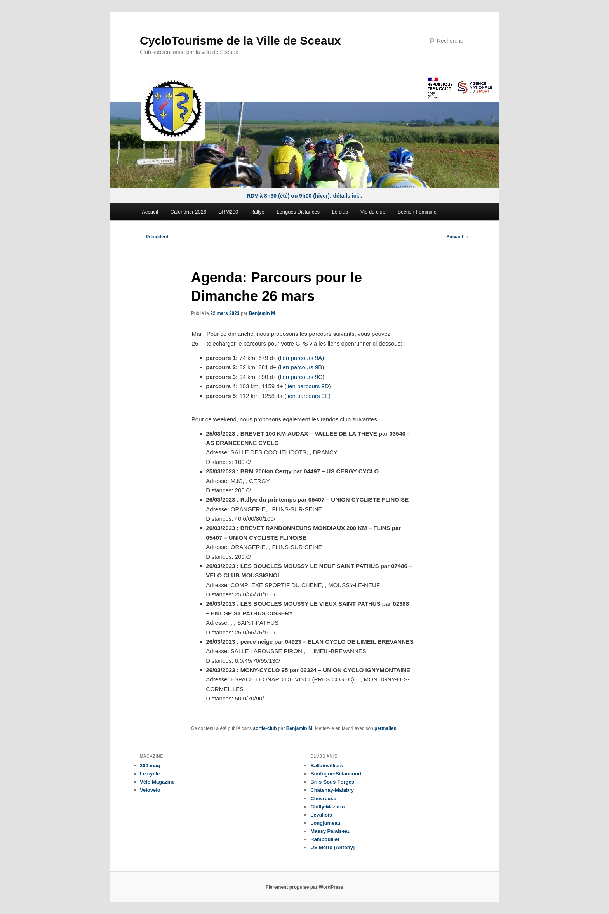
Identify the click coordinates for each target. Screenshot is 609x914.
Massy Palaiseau (330, 831)
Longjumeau (325, 823)
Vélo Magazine (157, 782)
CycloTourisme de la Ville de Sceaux (240, 40)
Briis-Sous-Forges (332, 782)
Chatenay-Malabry (332, 790)
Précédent (154, 237)
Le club (340, 212)
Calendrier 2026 (189, 212)
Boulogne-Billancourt (336, 774)
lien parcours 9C (301, 377)
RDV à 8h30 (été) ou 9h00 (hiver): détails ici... (304, 196)
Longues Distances (298, 212)
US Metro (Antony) (332, 847)
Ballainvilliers (326, 765)
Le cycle (150, 774)
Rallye (257, 212)
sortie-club (265, 728)
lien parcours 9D (308, 386)
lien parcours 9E (308, 396)
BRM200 (228, 212)
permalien (385, 728)
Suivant (457, 237)
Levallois (321, 815)
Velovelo (150, 790)
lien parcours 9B (301, 367)
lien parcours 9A (301, 357)
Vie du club (372, 212)
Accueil (150, 212)
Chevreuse (323, 798)
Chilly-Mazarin (327, 807)
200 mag (150, 765)
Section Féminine (416, 212)
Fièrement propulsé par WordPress (304, 887)
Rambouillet (324, 839)
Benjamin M (262, 313)
